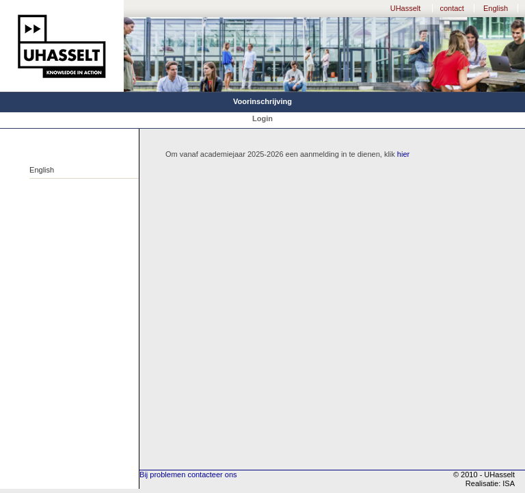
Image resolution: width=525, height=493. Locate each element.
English (495, 8)
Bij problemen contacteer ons (188, 474)
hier (403, 154)
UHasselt (405, 8)
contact (451, 8)
